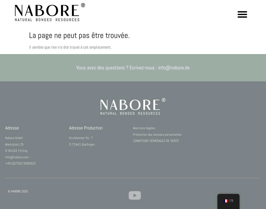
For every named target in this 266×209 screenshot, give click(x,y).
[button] (242, 14)
